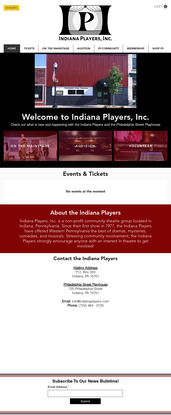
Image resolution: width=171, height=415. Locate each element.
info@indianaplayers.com (90, 301)
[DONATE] (11, 8)
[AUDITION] (85, 146)
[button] (160, 7)
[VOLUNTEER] (140, 146)
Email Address (57, 386)
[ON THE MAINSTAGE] (30, 146)
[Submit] (85, 401)
